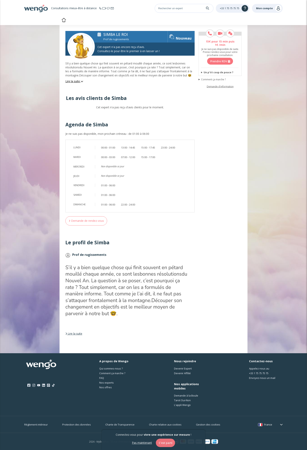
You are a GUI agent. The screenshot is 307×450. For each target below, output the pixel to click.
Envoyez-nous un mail (262, 378)
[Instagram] (33, 385)
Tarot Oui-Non (182, 400)
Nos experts (106, 382)
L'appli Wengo (182, 405)
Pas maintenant (142, 443)
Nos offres (105, 387)
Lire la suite (74, 81)
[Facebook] (28, 385)
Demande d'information (220, 86)
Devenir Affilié (182, 373)
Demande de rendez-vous (86, 221)
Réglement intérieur (36, 424)
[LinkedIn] (43, 385)
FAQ (101, 378)
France (268, 424)
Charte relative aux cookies (165, 424)
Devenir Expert (183, 368)
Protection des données (76, 424)
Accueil (64, 20)
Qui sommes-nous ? (111, 368)
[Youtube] (38, 385)
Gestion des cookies (208, 424)
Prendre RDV (220, 61)
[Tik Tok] (53, 385)
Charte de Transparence (120, 424)
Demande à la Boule (186, 395)
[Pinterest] (48, 385)
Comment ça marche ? (213, 79)
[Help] (233, 8)
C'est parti (165, 443)
